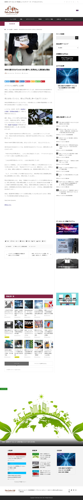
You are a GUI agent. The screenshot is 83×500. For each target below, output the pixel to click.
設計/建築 (67, 164)
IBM (15, 246)
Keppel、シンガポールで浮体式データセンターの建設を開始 (68, 168)
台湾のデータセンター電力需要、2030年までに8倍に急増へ (68, 139)
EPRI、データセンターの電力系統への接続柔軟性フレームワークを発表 (68, 154)
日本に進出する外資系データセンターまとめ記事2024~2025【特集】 (68, 123)
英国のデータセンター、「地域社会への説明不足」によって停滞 (68, 161)
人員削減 (23, 246)
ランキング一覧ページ (19, 481)
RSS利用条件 (31, 490)
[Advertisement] (48, 10)
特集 (21, 19)
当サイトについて (69, 19)
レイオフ (18, 246)
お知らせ (59, 19)
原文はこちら (8, 204)
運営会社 (22, 491)
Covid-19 (12, 24)
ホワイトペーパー (30, 19)
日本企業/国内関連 (69, 134)
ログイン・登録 (49, 19)
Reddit (9, 124)
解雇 (26, 246)
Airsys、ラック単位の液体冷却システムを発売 (68, 175)
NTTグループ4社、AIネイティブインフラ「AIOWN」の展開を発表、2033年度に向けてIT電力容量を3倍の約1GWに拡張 (68, 131)
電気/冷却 (67, 141)
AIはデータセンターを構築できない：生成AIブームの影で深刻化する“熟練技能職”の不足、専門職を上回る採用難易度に (68, 183)
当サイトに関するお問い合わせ (55, 490)
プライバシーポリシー (41, 490)
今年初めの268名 (14, 111)
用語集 (40, 19)
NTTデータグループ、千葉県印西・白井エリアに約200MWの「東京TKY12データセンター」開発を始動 (68, 192)
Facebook (14, 124)
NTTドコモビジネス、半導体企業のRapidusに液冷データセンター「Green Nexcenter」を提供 (68, 146)
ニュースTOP (13, 19)
